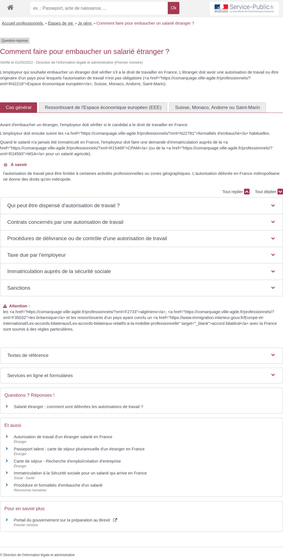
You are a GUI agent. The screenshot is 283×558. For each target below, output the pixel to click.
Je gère (85, 23)
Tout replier (236, 191)
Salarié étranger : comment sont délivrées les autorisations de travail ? (78, 406)
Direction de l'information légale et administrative (39, 555)
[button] (141, 206)
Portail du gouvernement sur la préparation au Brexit (65, 520)
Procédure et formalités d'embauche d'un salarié (58, 485)
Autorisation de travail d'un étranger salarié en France (63, 436)
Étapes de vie (61, 23)
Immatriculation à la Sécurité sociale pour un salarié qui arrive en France (80, 473)
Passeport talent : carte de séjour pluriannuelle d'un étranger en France (79, 449)
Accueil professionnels (23, 23)
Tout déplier (269, 191)
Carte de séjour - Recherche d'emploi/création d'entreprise (67, 461)
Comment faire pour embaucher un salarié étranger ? (145, 23)
